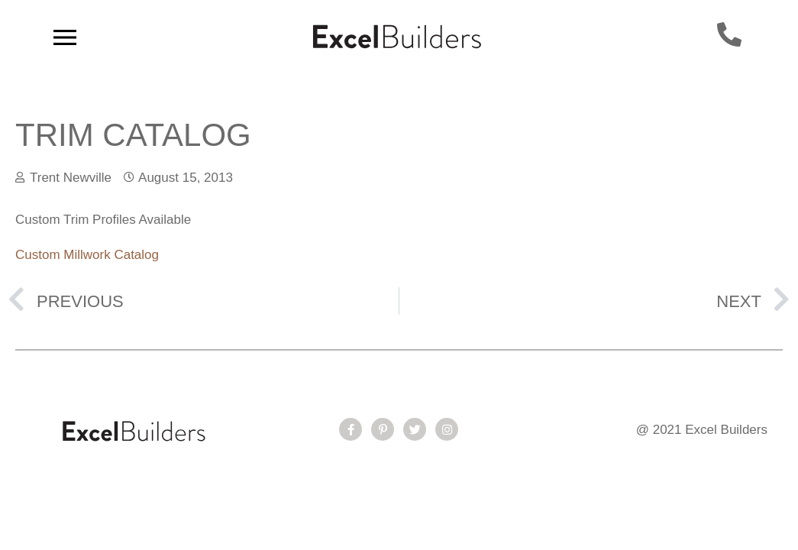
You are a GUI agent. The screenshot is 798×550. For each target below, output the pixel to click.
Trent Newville (70, 177)
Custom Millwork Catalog (87, 254)
